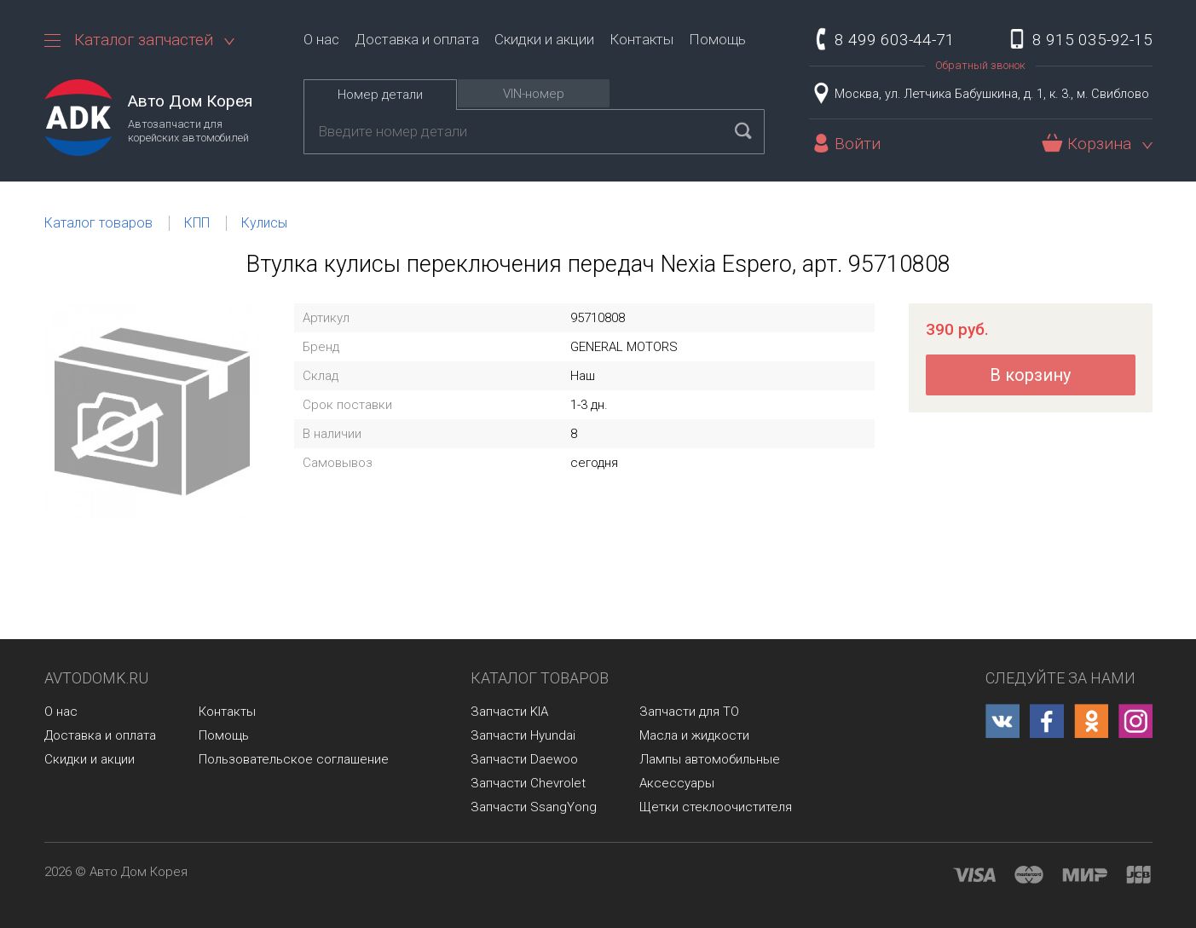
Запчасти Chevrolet (528, 783)
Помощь (717, 39)
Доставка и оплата (417, 39)
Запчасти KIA (509, 711)
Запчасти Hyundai (523, 735)
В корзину (1030, 375)
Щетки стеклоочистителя (715, 807)
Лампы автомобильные (709, 759)
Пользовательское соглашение (294, 759)
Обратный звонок (980, 65)
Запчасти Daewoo (524, 759)
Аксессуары (676, 783)
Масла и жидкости (694, 735)
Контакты (641, 39)
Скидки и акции (544, 39)
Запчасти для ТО (689, 711)
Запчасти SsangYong (534, 807)
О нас (321, 39)
